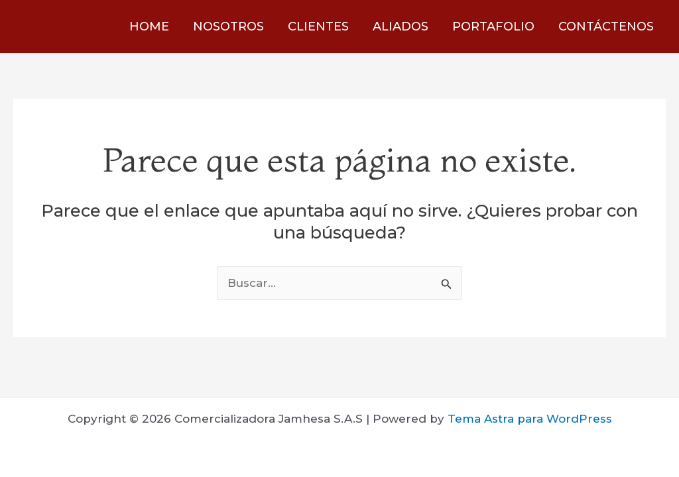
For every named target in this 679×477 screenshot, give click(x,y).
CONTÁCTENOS (606, 26)
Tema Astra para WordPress (530, 418)
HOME (149, 26)
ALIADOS (400, 26)
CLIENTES (318, 26)
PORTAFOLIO (493, 26)
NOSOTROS (228, 26)
